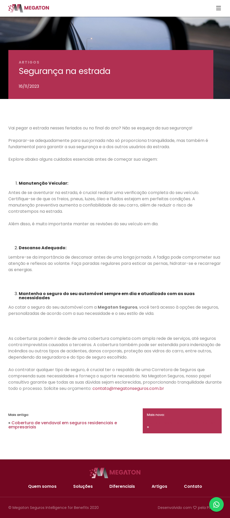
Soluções (83, 486)
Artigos (159, 486)
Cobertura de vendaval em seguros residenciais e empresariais (62, 425)
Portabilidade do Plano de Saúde (181, 423)
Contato (193, 486)
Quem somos (42, 486)
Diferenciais (122, 486)
